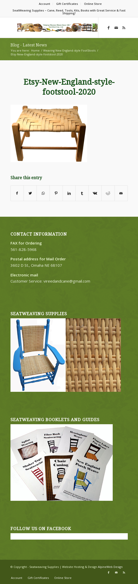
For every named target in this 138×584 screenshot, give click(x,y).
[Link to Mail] (116, 28)
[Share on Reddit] (108, 193)
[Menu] (85, 27)
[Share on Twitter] (30, 193)
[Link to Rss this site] (124, 28)
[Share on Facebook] (17, 193)
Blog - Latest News (28, 45)
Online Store (93, 4)
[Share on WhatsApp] (43, 193)
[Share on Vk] (95, 193)
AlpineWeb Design (110, 567)
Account (44, 4)
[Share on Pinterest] (56, 193)
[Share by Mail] (121, 193)
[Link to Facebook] (108, 28)
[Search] (73, 27)
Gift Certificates (67, 4)
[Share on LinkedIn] (69, 193)
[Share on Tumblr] (82, 193)
